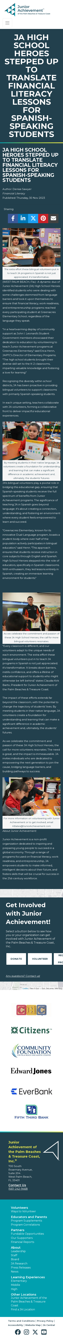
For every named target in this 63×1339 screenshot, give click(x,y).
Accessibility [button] (15, 1325)
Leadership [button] (18, 1251)
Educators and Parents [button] (29, 1217)
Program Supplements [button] (26, 1220)
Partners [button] (17, 1230)
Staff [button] (14, 1255)
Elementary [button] (19, 1280)
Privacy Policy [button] (45, 1320)
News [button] (14, 1271)
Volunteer (40, 958)
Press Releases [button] (21, 1267)
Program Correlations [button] (25, 1224)
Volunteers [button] (19, 1207)
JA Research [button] (19, 1263)
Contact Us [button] (17, 1185)
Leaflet (25, 988)
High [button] (14, 1289)
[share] (13, 219)
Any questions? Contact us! (23, 976)
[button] (18, 1332)
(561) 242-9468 (18, 1188)
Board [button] (15, 1259)
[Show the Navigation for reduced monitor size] (7, 23)
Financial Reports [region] (22, 1242)
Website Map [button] (33, 1325)
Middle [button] (15, 1284)
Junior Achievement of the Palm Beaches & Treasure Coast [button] (29, 1301)
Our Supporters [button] (22, 1238)
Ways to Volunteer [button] (23, 1211)
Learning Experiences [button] (28, 1277)
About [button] (15, 1247)
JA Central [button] (49, 1325)
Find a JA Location (23, 1309)
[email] (53, 219)
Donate (16, 958)
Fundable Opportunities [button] (27, 1233)
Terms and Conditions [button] (21, 1320)
